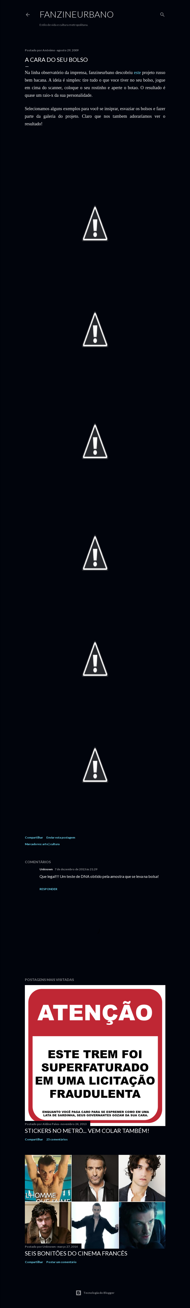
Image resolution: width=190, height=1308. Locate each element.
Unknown (46, 869)
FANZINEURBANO (77, 14)
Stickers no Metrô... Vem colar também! (87, 1130)
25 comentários (57, 1139)
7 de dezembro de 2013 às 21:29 (76, 869)
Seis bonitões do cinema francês (76, 1253)
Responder (48, 889)
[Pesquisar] (162, 13)
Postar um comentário (61, 1262)
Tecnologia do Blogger (95, 1293)
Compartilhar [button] (34, 837)
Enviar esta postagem (60, 837)
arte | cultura (51, 844)
